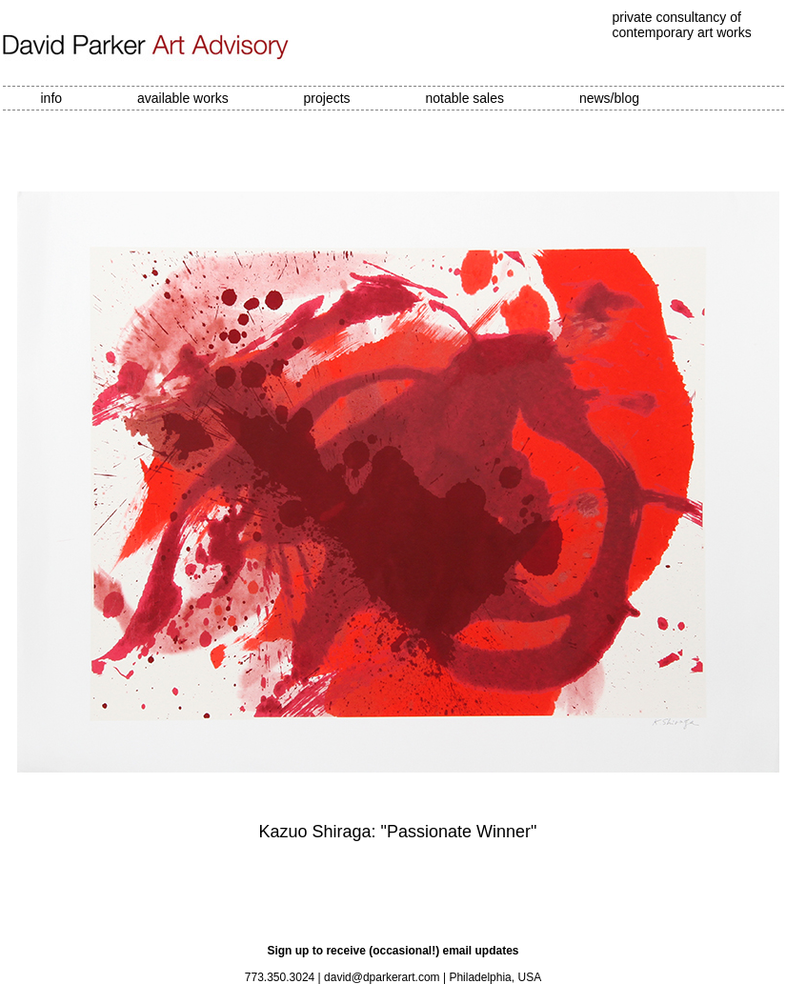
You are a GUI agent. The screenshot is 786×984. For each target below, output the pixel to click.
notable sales (465, 98)
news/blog (609, 98)
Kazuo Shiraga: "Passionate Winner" (398, 831)
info (52, 98)
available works (183, 98)
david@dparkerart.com (382, 977)
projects (327, 98)
